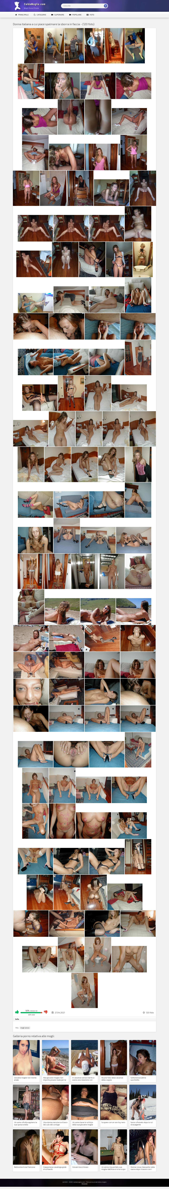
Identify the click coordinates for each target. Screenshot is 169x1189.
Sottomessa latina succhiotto (138, 1078)
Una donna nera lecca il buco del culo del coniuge (55, 1123)
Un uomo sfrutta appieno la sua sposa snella (25, 1123)
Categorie (40, 15)
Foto (90, 15)
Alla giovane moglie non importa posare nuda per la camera (54, 1078)
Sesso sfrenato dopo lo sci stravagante (142, 1123)
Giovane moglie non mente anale (25, 1078)
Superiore (57, 15)
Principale (22, 15)
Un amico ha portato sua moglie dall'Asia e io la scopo (113, 1168)
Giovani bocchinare (80, 1167)
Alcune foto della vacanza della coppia (112, 1078)
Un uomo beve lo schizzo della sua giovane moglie (82, 1123)
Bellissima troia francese (24, 1167)
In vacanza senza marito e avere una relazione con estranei (83, 1078)
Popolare (75, 15)
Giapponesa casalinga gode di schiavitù (54, 1168)
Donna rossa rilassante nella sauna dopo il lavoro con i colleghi (143, 1168)
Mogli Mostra (30, 6)
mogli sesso (24, 1028)
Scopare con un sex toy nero (113, 1122)
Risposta (84, 1183)
